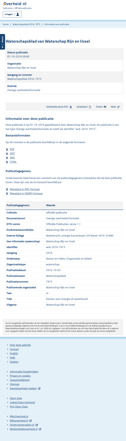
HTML (13, 162)
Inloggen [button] (9, 14)
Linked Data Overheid (22, 402)
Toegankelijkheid (19, 380)
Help (12, 357)
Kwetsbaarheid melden (23, 388)
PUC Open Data (19, 406)
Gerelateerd (84, 106)
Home (6, 24)
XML (12, 158)
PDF (12, 149)
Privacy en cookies (20, 376)
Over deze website (20, 345)
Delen (115, 106)
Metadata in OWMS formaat (26, 193)
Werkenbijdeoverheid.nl (24, 429)
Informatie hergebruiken (24, 371)
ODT (12, 153)
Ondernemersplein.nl (22, 425)
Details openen (2, 41)
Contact (14, 349)
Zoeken (14, 362)
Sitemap (14, 384)
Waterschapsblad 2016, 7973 (26, 24)
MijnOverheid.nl (19, 416)
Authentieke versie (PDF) (59, 107)
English (14, 353)
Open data (16, 398)
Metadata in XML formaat (25, 189)
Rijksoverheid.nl (19, 420)
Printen (101, 106)
